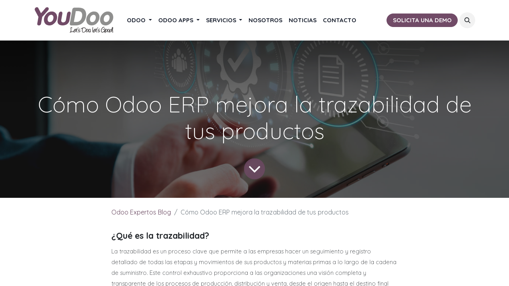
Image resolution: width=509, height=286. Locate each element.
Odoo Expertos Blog (141, 212)
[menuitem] (139, 20)
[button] (467, 20)
